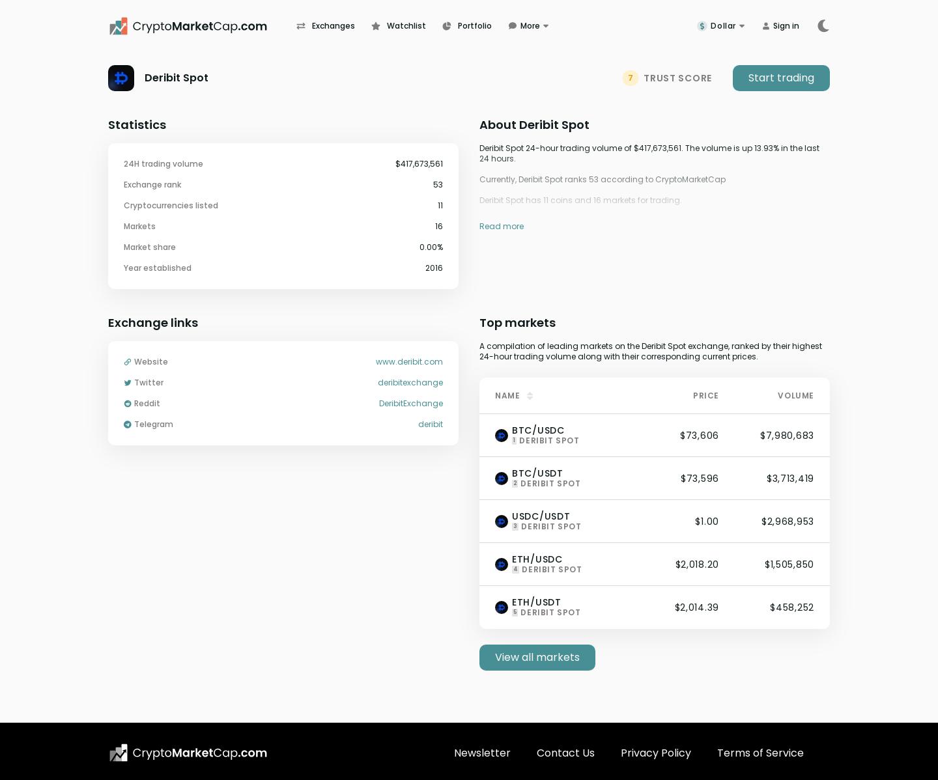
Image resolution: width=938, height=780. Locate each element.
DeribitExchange (411, 403)
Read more (501, 226)
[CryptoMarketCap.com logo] (188, 752)
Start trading (781, 77)
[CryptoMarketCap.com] (202, 26)
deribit (430, 424)
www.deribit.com (409, 362)
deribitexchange (410, 383)
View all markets (537, 657)
